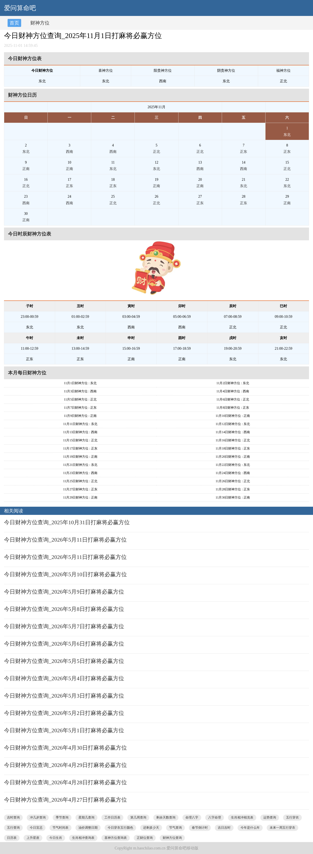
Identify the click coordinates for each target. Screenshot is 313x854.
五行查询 (13, 827)
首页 (14, 23)
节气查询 (175, 827)
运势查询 (269, 817)
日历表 (12, 837)
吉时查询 (13, 817)
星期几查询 (86, 817)
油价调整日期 (88, 827)
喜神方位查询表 (115, 837)
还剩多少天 (151, 827)
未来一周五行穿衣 (282, 827)
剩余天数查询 (165, 817)
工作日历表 (112, 817)
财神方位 (40, 23)
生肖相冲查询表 (83, 837)
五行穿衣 (292, 817)
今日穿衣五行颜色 (120, 827)
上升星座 (33, 837)
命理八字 (191, 817)
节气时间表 (60, 827)
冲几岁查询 (38, 817)
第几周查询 (138, 817)
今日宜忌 (36, 827)
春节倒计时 (200, 827)
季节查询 (62, 817)
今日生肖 (55, 837)
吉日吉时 (224, 827)
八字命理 (214, 817)
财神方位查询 (172, 837)
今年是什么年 (250, 827)
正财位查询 (145, 837)
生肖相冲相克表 (242, 817)
